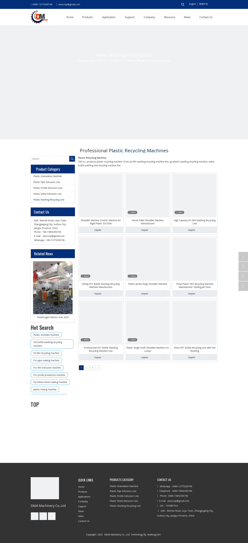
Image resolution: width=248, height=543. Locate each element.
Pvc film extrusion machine (47, 367)
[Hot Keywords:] (183, 4)
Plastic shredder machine (46, 334)
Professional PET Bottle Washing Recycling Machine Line (101, 349)
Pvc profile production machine (49, 374)
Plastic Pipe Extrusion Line (46, 182)
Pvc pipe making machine (46, 360)
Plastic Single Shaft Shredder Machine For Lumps (147, 349)
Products (82, 491)
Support (82, 506)
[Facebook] (34, 516)
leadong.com (154, 534)
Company (83, 501)
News (81, 511)
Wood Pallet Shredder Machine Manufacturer (148, 222)
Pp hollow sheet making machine (50, 382)
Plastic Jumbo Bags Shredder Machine (147, 283)
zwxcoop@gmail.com (54, 235)
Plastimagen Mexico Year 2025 (53, 317)
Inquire (90, 230)
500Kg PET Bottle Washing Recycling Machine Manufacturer (101, 285)
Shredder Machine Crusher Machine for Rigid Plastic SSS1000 (101, 222)
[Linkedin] (43, 516)
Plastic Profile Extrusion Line (47, 187)
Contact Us (84, 521)
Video (81, 516)
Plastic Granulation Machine (47, 176)
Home (81, 486)
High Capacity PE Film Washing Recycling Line (194, 222)
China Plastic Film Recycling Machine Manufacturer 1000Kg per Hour (194, 285)
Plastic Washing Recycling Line (48, 199)
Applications (84, 496)
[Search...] (50, 159)
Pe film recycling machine (46, 353)
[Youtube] (52, 516)
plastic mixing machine (44, 389)
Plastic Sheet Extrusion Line (47, 193)
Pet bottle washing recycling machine (47, 344)
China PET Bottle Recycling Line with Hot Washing (195, 349)
